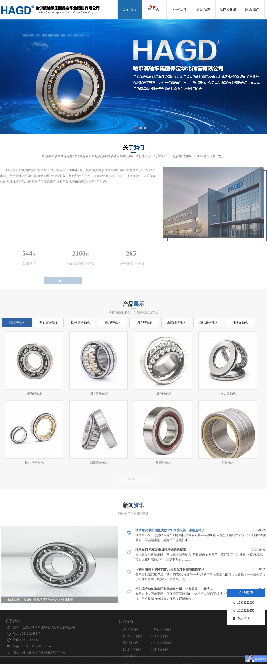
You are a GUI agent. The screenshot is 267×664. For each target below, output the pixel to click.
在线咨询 (240, 618)
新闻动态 (203, 10)
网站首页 (130, 10)
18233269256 (242, 610)
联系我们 (252, 10)
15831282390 (242, 602)
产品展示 (154, 8)
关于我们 (179, 10)
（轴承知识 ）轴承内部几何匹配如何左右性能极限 (39, 602)
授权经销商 (228, 10)
